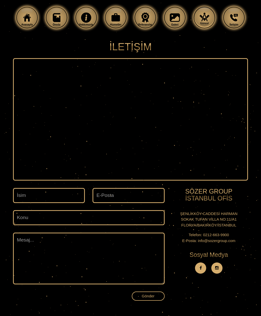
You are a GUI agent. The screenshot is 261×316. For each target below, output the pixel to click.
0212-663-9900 (216, 235)
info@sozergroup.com (217, 240)
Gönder (148, 296)
